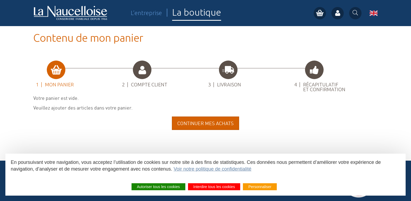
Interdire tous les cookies (214, 187)
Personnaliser (259, 187)
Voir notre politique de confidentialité (212, 169)
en (374, 13)
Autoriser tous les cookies (158, 187)
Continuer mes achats (205, 123)
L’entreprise (146, 12)
